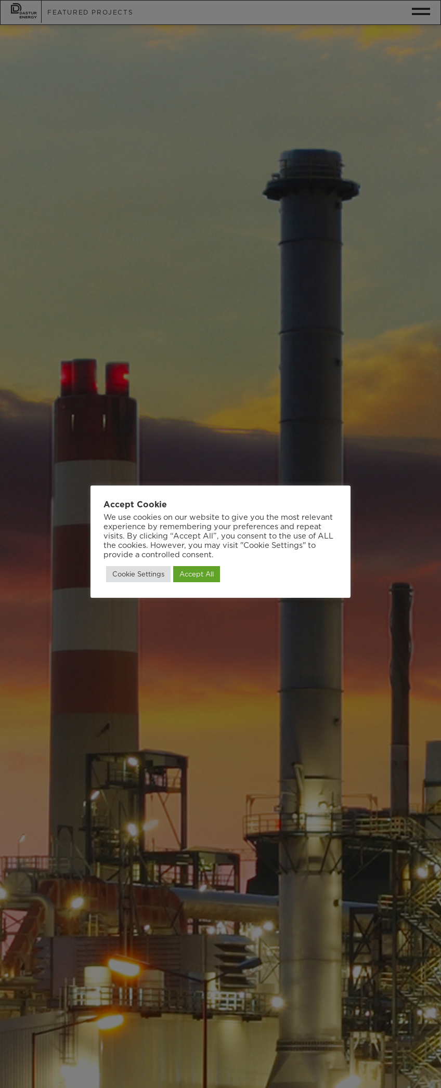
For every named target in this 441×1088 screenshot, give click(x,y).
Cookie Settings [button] (138, 574)
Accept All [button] (196, 574)
